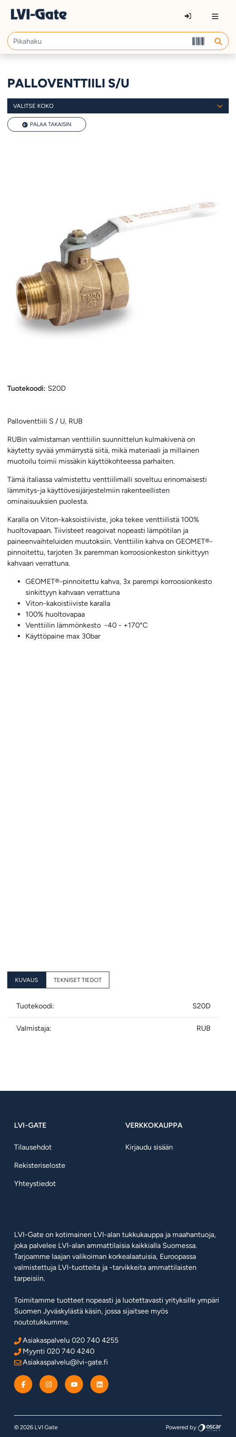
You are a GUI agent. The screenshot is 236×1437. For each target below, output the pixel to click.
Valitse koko (118, 105)
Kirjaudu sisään (149, 1147)
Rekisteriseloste (39, 1165)
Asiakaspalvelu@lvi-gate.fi (61, 1362)
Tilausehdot (33, 1147)
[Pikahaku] (98, 41)
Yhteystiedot (35, 1183)
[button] (218, 41)
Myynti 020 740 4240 (54, 1351)
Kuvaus (26, 980)
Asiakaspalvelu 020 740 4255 (66, 1340)
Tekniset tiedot (78, 980)
